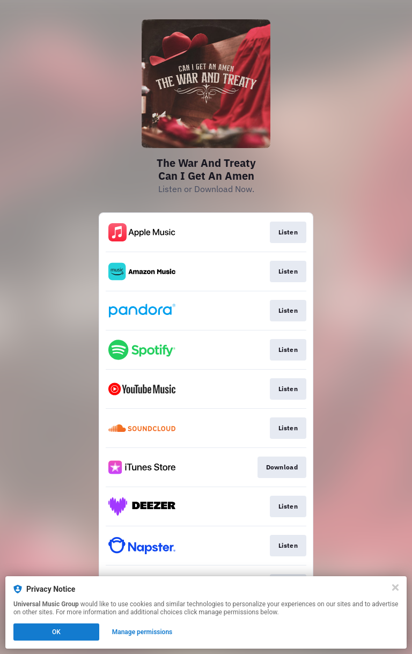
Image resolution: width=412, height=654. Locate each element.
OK (56, 632)
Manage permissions (142, 632)
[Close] (395, 587)
